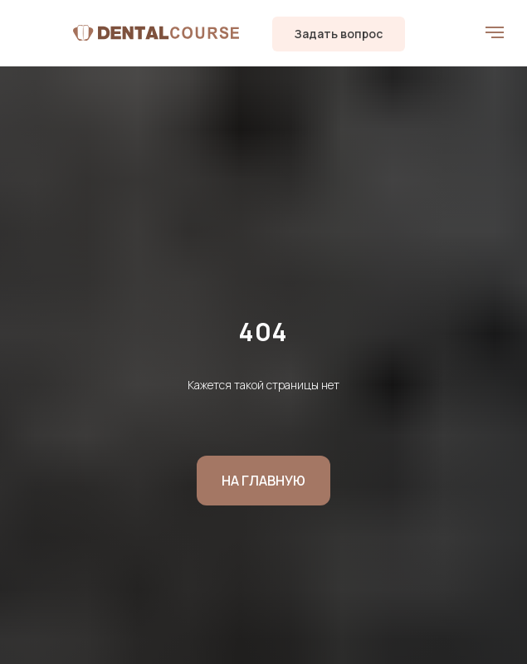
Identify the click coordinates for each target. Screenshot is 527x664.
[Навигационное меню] (495, 32)
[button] (338, 34)
